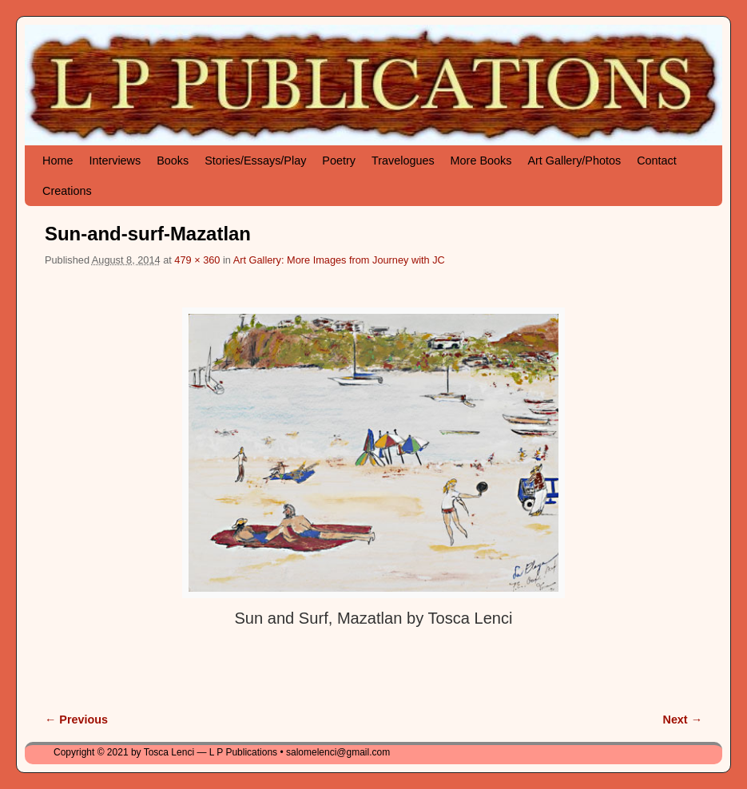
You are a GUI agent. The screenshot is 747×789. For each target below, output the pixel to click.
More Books (481, 160)
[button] (373, 452)
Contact (657, 160)
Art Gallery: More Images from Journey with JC (339, 260)
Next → (682, 719)
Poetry (339, 160)
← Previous (76, 719)
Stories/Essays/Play (255, 160)
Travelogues (403, 160)
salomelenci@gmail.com (338, 752)
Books (173, 160)
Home (57, 160)
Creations (67, 190)
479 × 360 (197, 260)
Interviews (115, 160)
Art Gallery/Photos (574, 160)
